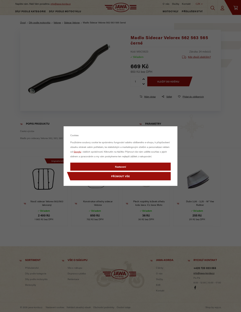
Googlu (77, 151)
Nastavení (120, 166)
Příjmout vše (120, 176)
